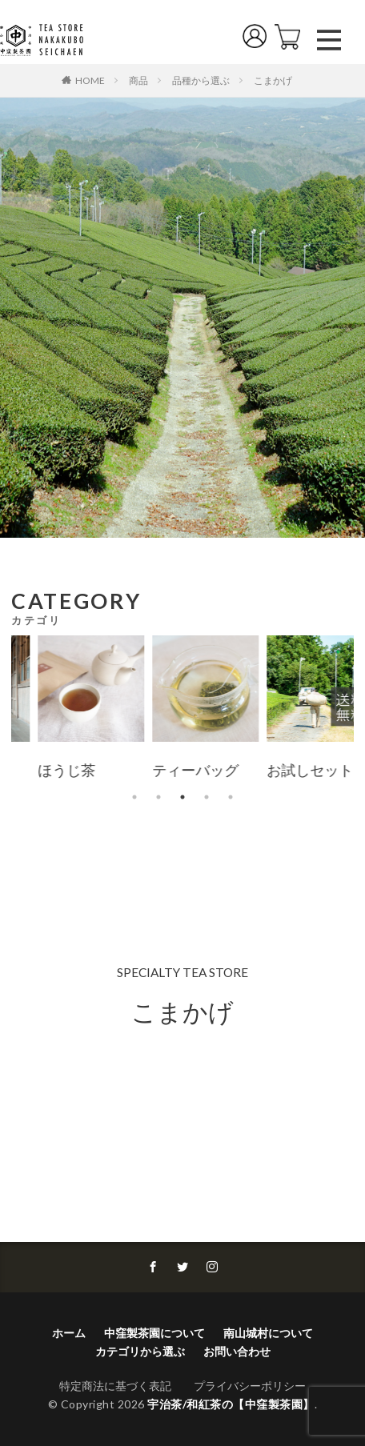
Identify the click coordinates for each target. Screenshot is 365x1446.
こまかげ (273, 80)
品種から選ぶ (201, 80)
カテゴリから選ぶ (140, 1351)
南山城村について (268, 1333)
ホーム (69, 1333)
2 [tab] (158, 797)
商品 (138, 80)
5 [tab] (231, 797)
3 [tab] (182, 797)
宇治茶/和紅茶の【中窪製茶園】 (231, 1404)
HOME (90, 80)
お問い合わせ (237, 1351)
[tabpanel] (124, 710)
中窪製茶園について (154, 1333)
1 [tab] (134, 797)
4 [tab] (207, 797)
